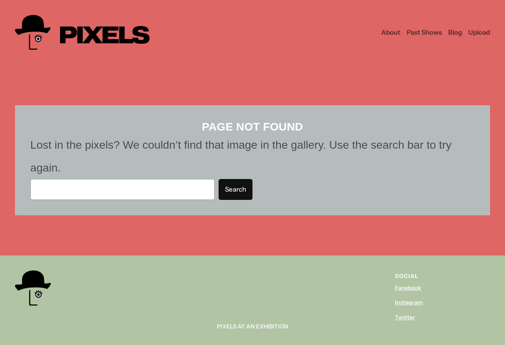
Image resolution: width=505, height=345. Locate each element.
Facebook (408, 287)
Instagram (409, 302)
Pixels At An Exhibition (252, 326)
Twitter (405, 317)
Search (235, 189)
